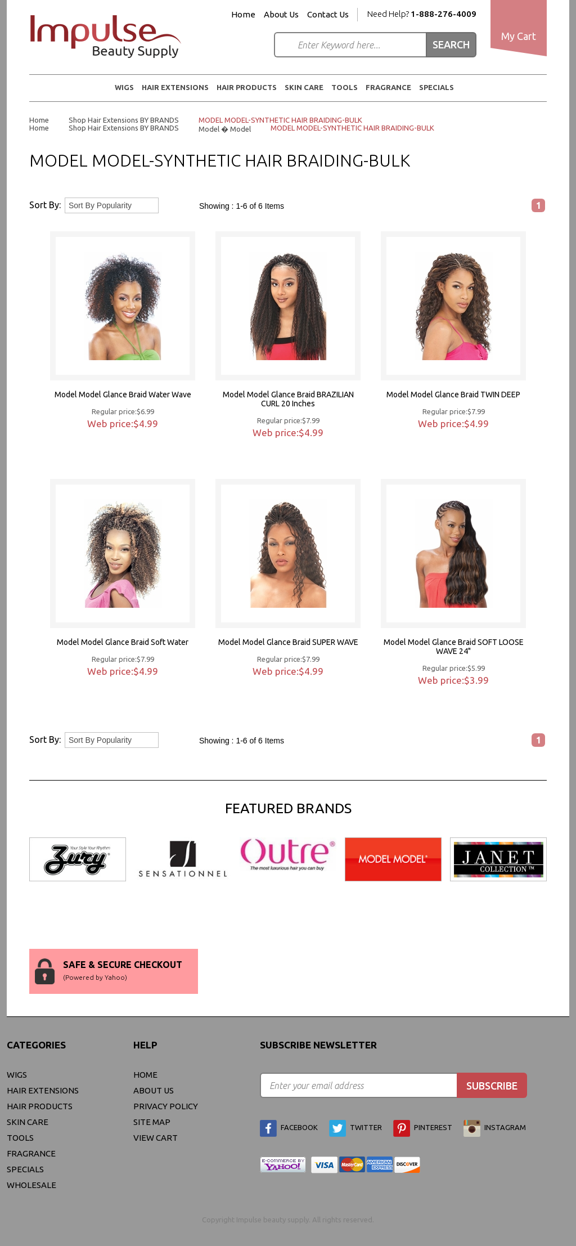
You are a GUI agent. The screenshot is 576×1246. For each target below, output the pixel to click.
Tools (344, 87)
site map (151, 1122)
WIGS (124, 87)
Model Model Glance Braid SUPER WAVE (288, 642)
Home (243, 15)
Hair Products (247, 87)
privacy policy (165, 1106)
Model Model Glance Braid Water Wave (123, 394)
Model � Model (225, 129)
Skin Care (304, 87)
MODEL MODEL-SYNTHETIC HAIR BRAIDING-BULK (280, 120)
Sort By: (45, 205)
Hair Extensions (175, 87)
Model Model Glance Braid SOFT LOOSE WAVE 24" (454, 647)
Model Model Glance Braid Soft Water (122, 642)
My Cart (518, 36)
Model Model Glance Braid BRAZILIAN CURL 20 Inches (288, 399)
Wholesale (31, 1185)
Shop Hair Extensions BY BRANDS (124, 120)
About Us (281, 15)
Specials (436, 87)
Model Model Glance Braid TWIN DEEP (453, 394)
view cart (155, 1137)
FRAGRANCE (388, 87)
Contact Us (328, 15)
